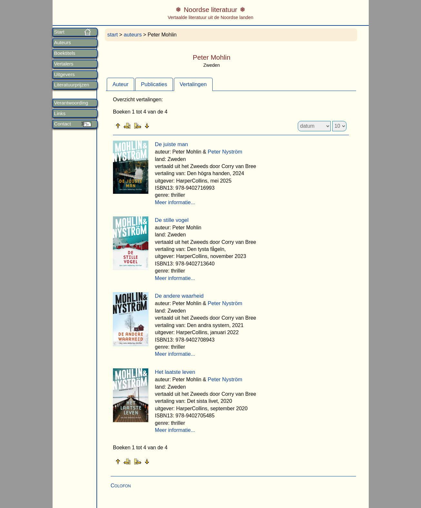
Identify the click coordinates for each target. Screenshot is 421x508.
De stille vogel (171, 220)
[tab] (120, 84)
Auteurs (62, 42)
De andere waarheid (179, 296)
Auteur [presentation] (120, 84)
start (112, 35)
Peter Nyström (225, 152)
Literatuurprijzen (71, 84)
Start (59, 32)
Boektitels (64, 53)
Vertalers (64, 63)
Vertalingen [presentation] (193, 84)
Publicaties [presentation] (154, 84)
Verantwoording (71, 102)
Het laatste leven (175, 372)
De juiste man (171, 144)
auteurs (133, 35)
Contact (62, 123)
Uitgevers (64, 74)
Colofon (121, 486)
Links (59, 113)
